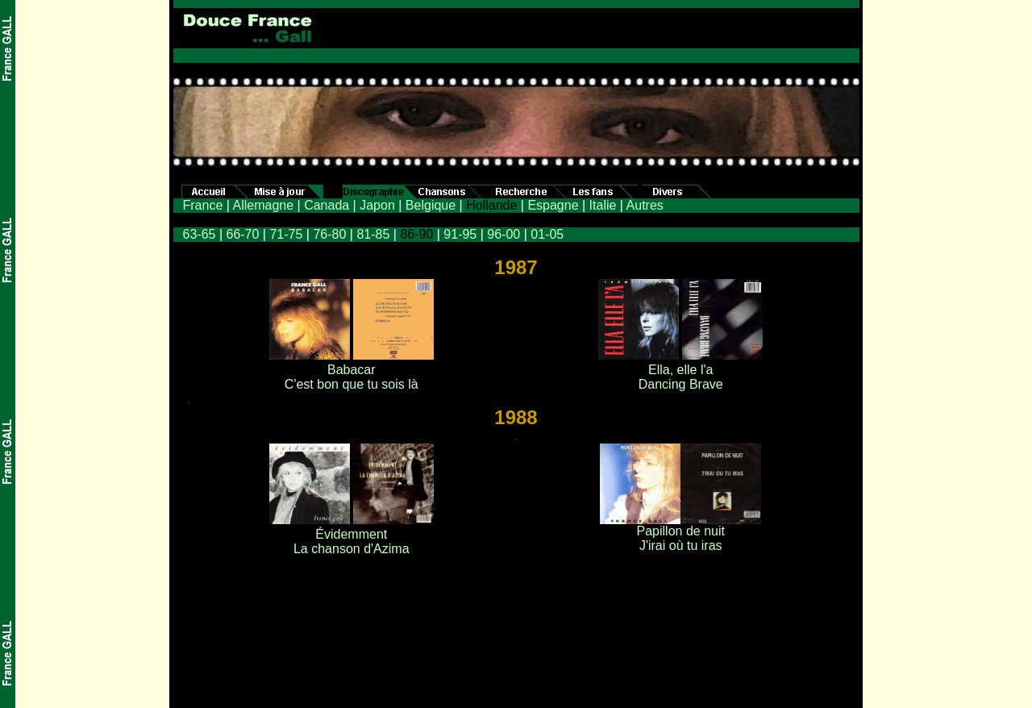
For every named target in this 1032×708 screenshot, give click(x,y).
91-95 (459, 234)
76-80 (329, 234)
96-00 (503, 234)
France (203, 205)
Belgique (431, 205)
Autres (645, 205)
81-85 (371, 234)
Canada (326, 205)
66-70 (242, 234)
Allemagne (262, 205)
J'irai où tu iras (680, 545)
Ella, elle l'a (680, 370)
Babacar (351, 370)
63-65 (199, 234)
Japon (377, 205)
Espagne (552, 205)
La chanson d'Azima (351, 549)
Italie (603, 205)
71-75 (285, 234)
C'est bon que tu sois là (351, 384)
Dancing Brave (681, 384)
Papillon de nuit (681, 531)
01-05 (547, 234)
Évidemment (351, 534)
